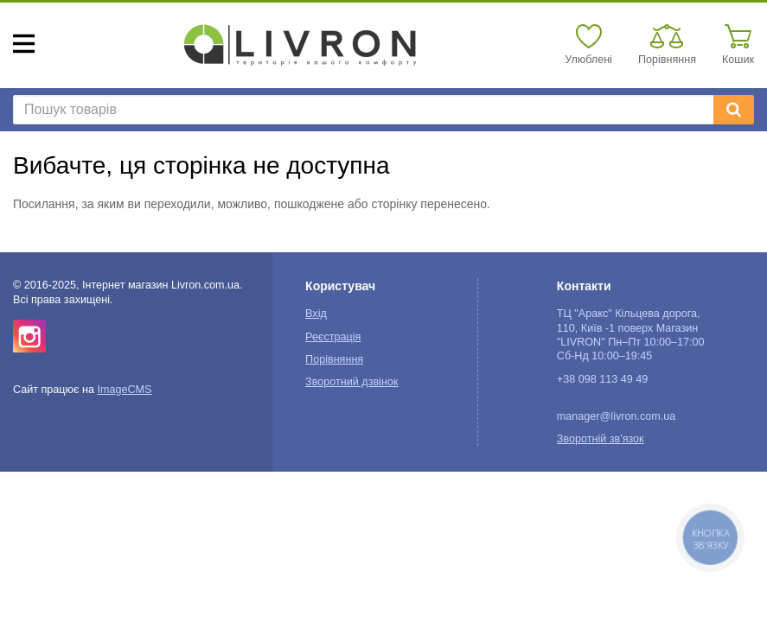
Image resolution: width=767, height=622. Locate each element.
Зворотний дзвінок (351, 382)
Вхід (316, 314)
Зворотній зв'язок (600, 439)
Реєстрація (333, 337)
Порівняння (334, 359)
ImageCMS (124, 390)
